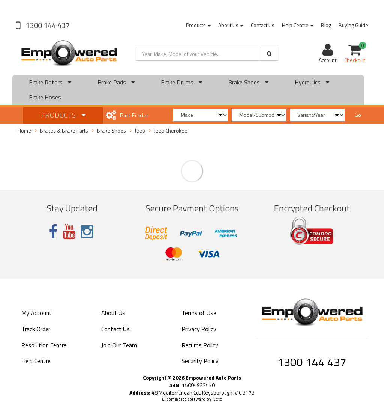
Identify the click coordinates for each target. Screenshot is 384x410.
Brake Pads (116, 82)
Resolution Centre (44, 345)
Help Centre (298, 25)
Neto (217, 399)
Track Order (35, 328)
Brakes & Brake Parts (64, 130)
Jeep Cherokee (171, 130)
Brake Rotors (50, 82)
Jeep (140, 130)
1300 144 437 (47, 25)
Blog (326, 25)
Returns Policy (200, 345)
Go (358, 115)
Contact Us (262, 25)
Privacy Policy (199, 328)
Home (24, 130)
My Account (36, 312)
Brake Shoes (248, 82)
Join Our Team (119, 345)
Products (198, 25)
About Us (230, 25)
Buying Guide (353, 25)
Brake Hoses (45, 97)
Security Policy (200, 360)
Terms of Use (199, 312)
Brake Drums (181, 82)
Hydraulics (312, 82)
